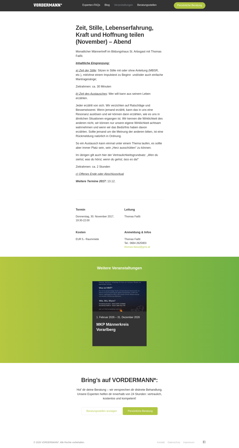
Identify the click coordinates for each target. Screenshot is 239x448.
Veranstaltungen (123, 5)
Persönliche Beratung (189, 5)
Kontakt (161, 442)
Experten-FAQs (91, 5)
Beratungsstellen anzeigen (101, 411)
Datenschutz (174, 442)
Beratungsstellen (146, 5)
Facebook (204, 442)
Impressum (188, 442)
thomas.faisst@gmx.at (137, 247)
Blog (107, 5)
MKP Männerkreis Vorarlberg (112, 327)
